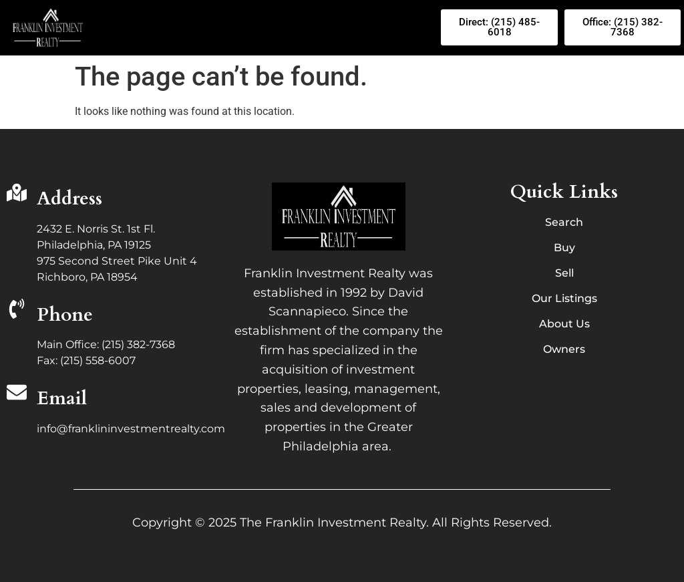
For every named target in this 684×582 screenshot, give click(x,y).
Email (62, 398)
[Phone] (17, 310)
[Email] (17, 394)
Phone (65, 314)
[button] (266, 27)
